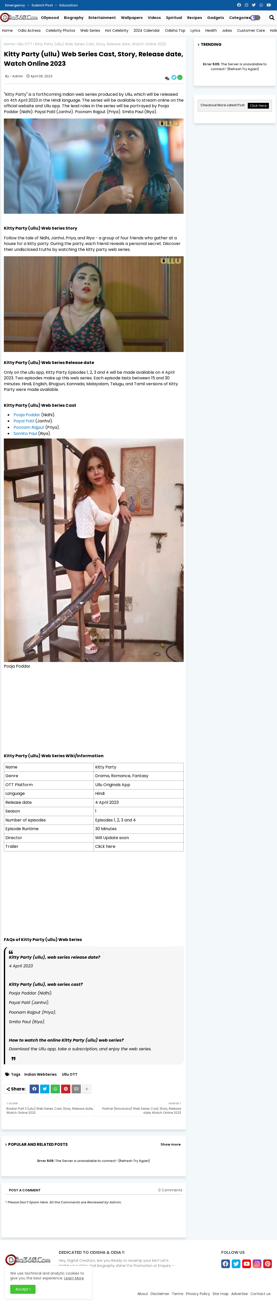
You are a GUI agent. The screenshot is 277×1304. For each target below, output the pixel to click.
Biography (73, 17)
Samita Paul (25, 433)
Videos (154, 17)
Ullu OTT (24, 44)
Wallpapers (132, 17)
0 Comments (170, 1190)
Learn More (74, 1278)
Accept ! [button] (22, 1289)
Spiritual (174, 17)
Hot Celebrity (116, 30)
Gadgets (215, 17)
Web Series (90, 30)
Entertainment (102, 17)
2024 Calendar (147, 30)
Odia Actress (29, 30)
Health (211, 30)
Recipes (194, 17)
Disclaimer (160, 1293)
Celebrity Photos (60, 30)
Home (7, 30)
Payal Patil (24, 421)
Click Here (258, 105)
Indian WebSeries (40, 1074)
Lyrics (195, 30)
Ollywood (50, 17)
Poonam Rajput (29, 427)
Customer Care (251, 30)
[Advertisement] (94, 717)
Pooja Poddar (27, 415)
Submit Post (42, 5)
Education (68, 5)
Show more (171, 1144)
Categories (240, 17)
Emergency (15, 5)
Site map (221, 1293)
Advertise (239, 1293)
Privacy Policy (198, 1293)
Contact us (260, 1293)
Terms (177, 1293)
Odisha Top (175, 30)
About (142, 1293)
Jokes (227, 30)
